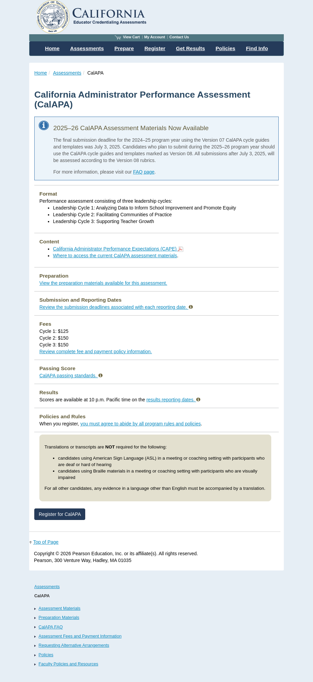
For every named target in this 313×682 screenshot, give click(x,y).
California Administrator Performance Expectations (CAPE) (118, 249)
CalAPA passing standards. (71, 375)
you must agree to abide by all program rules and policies (140, 423)
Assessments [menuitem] (87, 48)
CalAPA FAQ (51, 627)
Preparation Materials (59, 617)
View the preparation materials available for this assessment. (103, 283)
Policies (46, 655)
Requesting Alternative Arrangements (74, 645)
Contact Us (179, 37)
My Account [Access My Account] (154, 37)
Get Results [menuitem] (190, 48)
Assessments (67, 73)
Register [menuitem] (155, 48)
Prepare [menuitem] (124, 48)
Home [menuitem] (52, 48)
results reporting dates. (173, 399)
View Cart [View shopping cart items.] (127, 37)
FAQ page (143, 172)
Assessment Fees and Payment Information (80, 636)
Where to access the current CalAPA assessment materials (115, 255)
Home (40, 73)
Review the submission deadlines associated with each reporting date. (116, 307)
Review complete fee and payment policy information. (95, 351)
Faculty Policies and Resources (68, 664)
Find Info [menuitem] (257, 48)
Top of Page (46, 542)
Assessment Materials (59, 608)
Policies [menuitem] (225, 48)
